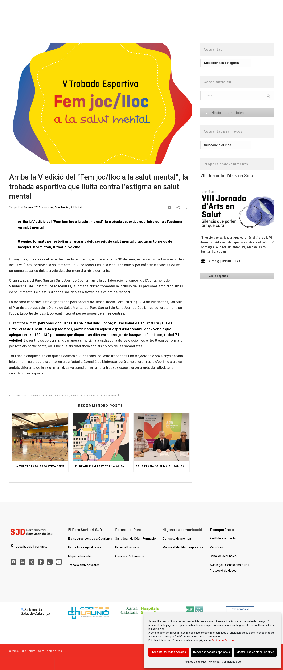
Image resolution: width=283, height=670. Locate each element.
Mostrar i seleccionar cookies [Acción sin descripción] (255, 652)
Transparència (222, 529)
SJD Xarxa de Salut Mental (103, 395)
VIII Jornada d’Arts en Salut (227, 175)
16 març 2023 (32, 207)
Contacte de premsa (177, 538)
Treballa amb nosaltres (84, 565)
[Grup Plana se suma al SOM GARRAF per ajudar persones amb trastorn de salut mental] (161, 437)
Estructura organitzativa (84, 547)
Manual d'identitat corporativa (183, 547)
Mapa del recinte (79, 556)
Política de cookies (196, 661)
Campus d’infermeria (129, 556)
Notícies (48, 207)
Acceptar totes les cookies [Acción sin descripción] (168, 652)
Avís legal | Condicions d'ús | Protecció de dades (229, 567)
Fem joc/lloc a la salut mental (28, 395)
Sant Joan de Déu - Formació (135, 538)
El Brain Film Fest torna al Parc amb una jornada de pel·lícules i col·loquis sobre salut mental (102, 466)
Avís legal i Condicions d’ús (225, 661)
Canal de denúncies (223, 556)
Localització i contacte (29, 546)
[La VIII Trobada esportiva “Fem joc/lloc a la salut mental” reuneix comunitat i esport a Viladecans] (40, 437)
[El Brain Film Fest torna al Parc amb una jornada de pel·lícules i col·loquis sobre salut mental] (101, 437)
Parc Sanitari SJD (59, 395)
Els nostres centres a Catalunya (90, 538)
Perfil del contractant (224, 538)
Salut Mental (62, 207)
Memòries (216, 547)
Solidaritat (76, 207)
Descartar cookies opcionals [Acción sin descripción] (211, 652)
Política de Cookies (222, 640)
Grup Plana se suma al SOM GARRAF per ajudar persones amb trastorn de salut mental (162, 466)
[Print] (170, 207)
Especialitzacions (127, 547)
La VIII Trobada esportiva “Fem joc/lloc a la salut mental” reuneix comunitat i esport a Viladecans (41, 466)
